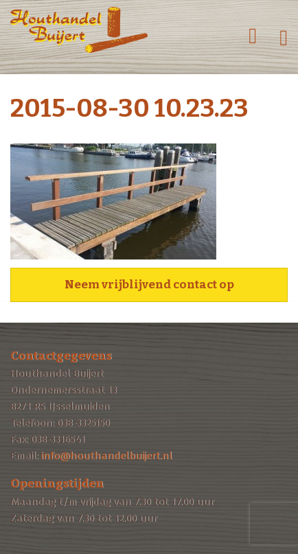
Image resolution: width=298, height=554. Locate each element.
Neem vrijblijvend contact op (149, 284)
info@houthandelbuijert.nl (106, 456)
